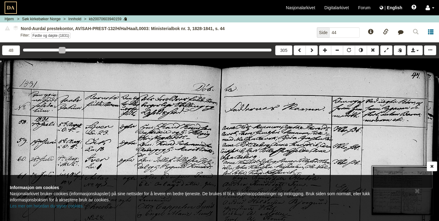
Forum (364, 7)
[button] (430, 7)
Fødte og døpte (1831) (50, 35)
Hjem (9, 19)
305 (283, 50)
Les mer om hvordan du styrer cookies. (47, 206)
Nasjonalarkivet (300, 7)
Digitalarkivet (337, 7)
